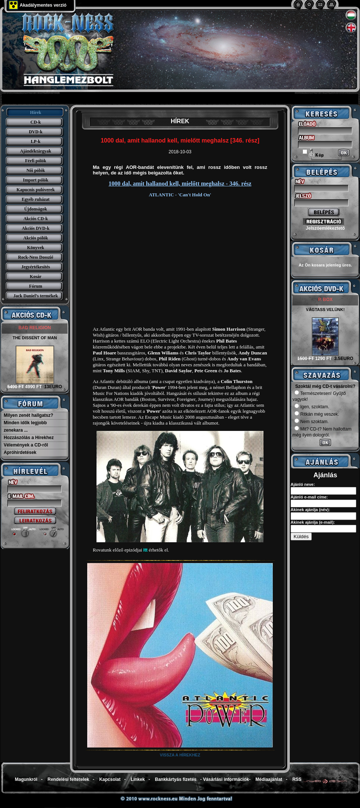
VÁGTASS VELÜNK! (325, 309)
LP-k (35, 141)
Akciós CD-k (35, 218)
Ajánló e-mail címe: (309, 497)
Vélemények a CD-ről (26, 445)
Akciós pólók (35, 238)
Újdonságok (35, 209)
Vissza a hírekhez (180, 755)
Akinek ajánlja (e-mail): (313, 522)
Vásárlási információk (226, 779)
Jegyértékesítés (35, 266)
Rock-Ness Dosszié (35, 257)
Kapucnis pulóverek (36, 189)
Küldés (301, 536)
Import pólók (35, 180)
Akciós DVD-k (35, 228)
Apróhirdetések (20, 452)
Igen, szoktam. (311, 406)
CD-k (35, 122)
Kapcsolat (109, 779)
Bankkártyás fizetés (175, 779)
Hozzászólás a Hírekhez (29, 437)
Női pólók (35, 170)
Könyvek (35, 247)
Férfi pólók (35, 160)
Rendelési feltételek (68, 779)
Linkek (138, 779)
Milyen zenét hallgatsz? (28, 415)
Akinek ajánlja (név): (310, 509)
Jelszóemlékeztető (325, 228)
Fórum (35, 286)
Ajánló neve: (303, 484)
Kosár (35, 276)
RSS (297, 779)
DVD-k (36, 131)
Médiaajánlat (268, 779)
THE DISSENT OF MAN (35, 338)
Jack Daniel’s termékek (35, 295)
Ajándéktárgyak (35, 151)
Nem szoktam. (311, 421)
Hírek (35, 112)
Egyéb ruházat (36, 199)
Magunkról (26, 779)
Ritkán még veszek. (316, 414)
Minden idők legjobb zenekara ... (25, 426)
